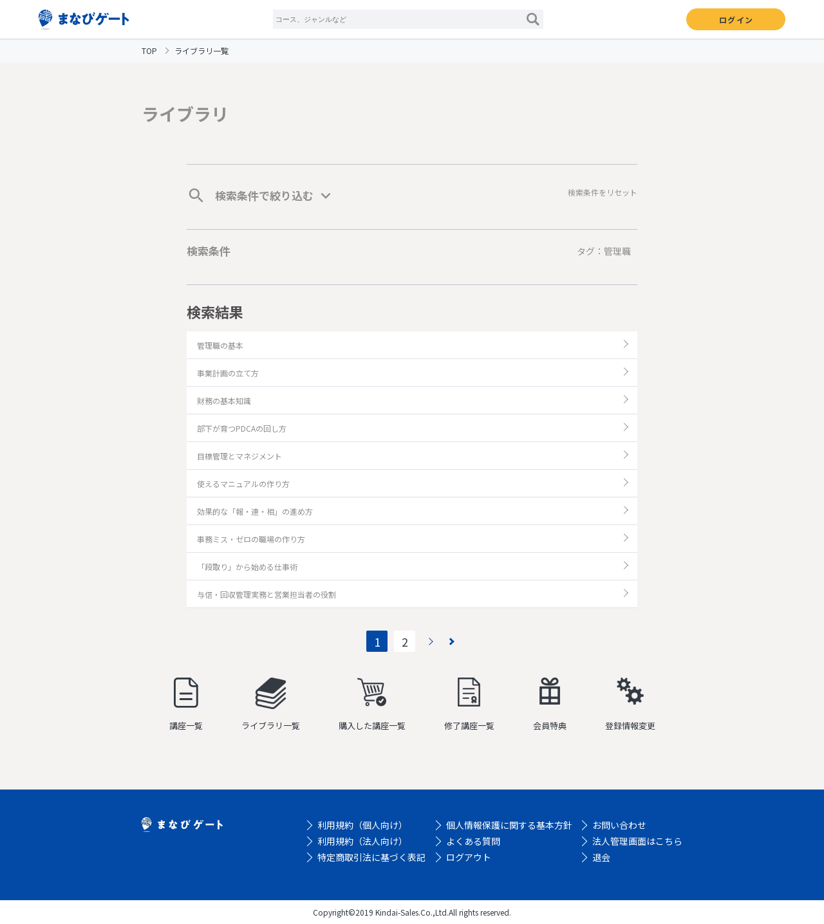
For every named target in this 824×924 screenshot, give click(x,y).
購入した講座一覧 (372, 705)
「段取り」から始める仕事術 (247, 566)
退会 (601, 857)
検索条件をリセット (602, 192)
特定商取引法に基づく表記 (371, 857)
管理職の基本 (220, 345)
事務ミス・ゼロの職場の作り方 (251, 538)
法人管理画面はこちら (637, 841)
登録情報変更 (630, 705)
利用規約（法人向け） (362, 841)
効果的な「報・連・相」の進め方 (255, 511)
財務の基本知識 (224, 400)
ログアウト (468, 857)
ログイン (736, 19)
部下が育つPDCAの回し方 (241, 428)
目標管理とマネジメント (239, 455)
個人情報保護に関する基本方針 (509, 824)
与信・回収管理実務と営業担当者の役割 (266, 594)
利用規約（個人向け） (362, 824)
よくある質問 (473, 841)
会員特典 (549, 705)
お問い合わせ (619, 824)
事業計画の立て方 (228, 372)
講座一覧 (186, 705)
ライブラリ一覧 (270, 705)
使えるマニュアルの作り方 (243, 483)
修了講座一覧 (469, 705)
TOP (149, 50)
